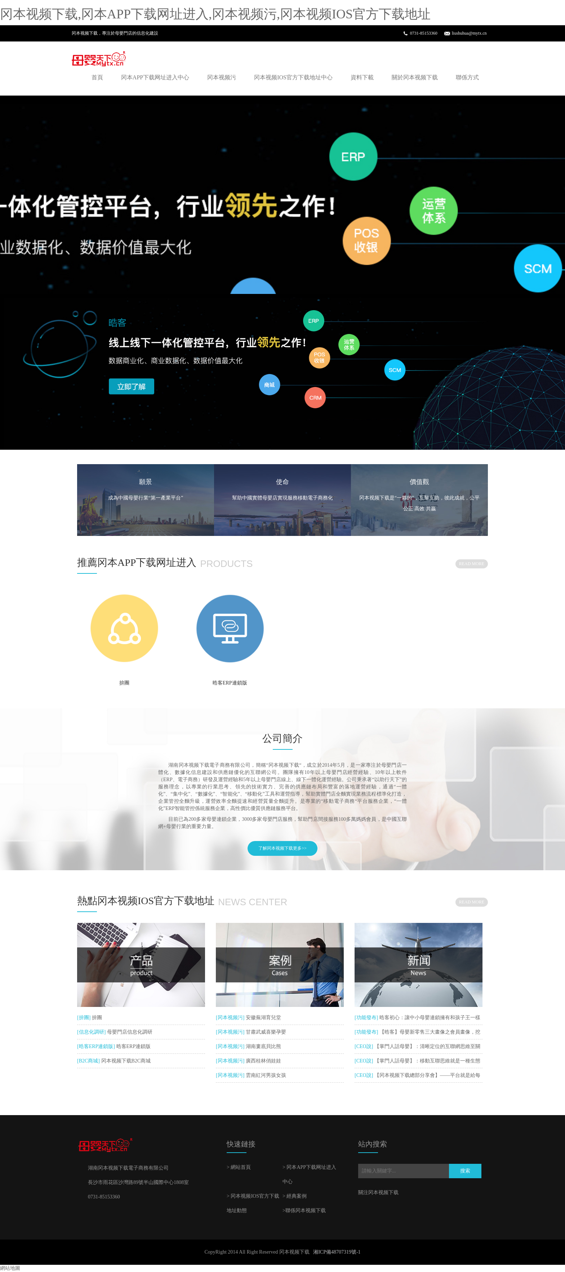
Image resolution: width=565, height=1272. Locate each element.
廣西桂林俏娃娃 (262, 1061)
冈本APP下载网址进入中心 (155, 77)
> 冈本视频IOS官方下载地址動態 (253, 1203)
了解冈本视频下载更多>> (282, 848)
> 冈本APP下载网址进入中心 (309, 1174)
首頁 (97, 77)
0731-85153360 (423, 33)
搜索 (465, 1171)
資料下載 (362, 77)
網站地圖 (10, 1268)
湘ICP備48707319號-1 (336, 1252)
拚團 (124, 683)
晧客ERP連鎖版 (230, 683)
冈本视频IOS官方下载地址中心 (293, 77)
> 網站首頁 (239, 1167)
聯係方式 (467, 77)
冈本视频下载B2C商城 (125, 1061)
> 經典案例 (294, 1196)
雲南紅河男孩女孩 (265, 1075)
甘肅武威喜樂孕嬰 (265, 1032)
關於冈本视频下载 (415, 77)
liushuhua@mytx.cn (469, 33)
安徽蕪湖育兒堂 (262, 1017)
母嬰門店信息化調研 (129, 1032)
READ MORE (471, 563)
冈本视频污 (221, 77)
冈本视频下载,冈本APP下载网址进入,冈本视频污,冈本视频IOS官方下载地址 (215, 14)
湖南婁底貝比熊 (262, 1046)
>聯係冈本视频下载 (304, 1210)
